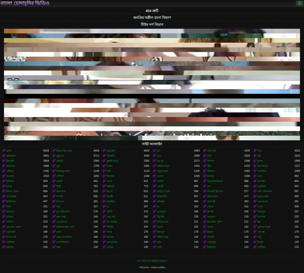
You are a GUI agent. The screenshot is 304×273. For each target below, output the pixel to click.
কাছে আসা (212, 196)
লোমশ (160, 181)
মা (108, 206)
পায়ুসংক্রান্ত (162, 171)
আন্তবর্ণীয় (162, 196)
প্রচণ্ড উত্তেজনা (64, 237)
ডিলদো (60, 201)
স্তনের (210, 232)
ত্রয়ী (109, 171)
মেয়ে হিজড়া (62, 242)
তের (159, 155)
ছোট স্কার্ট (10, 232)
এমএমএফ (262, 201)
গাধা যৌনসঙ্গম (264, 191)
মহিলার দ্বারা (163, 166)
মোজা (160, 226)
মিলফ (110, 166)
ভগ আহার (112, 221)
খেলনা (160, 176)
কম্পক (210, 211)
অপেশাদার (262, 166)
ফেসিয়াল (262, 171)
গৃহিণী (109, 211)
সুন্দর (260, 161)
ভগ (158, 150)
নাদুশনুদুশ (211, 242)
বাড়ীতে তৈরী (163, 191)
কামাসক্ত (10, 166)
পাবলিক (10, 242)
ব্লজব (9, 150)
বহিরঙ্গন (111, 186)
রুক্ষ (58, 247)
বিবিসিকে (10, 201)
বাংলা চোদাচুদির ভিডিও (24, 3)
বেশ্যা (109, 181)
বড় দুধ (160, 161)
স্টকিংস (210, 171)
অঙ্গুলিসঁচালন (215, 181)
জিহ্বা (260, 242)
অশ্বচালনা (11, 155)
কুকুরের (60, 155)
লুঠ (58, 166)
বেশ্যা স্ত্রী (211, 201)
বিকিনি (110, 226)
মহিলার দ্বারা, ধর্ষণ (65, 226)
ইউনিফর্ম (211, 247)
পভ (209, 186)
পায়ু (259, 237)
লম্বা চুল (161, 232)
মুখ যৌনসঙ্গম (63, 211)
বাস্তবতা (10, 211)
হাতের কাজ (263, 196)
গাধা (259, 150)
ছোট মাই (211, 150)
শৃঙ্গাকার (10, 181)
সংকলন (10, 176)
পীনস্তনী (110, 155)
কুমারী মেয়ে (112, 161)
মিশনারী (10, 161)
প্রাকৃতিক (261, 186)
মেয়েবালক (112, 242)
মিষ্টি (58, 186)
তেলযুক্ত (161, 211)
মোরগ (210, 226)
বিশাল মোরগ (12, 191)
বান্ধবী (59, 181)
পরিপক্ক (261, 232)
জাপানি (261, 181)
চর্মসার (210, 176)
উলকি (110, 196)
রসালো (10, 216)
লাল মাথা (61, 191)
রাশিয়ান (161, 201)
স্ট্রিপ (209, 166)
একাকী (160, 186)
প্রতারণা (211, 216)
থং (158, 206)
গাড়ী (159, 247)
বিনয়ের (110, 176)
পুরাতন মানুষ (263, 226)
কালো (110, 191)
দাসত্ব (109, 232)
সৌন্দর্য (59, 176)
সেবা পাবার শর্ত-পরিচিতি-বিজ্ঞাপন (152, 261)
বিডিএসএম (162, 221)
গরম (259, 176)
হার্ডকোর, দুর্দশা (214, 221)
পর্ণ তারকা (11, 196)
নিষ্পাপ (210, 161)
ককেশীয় (111, 201)
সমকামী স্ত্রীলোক (215, 191)
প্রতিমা (110, 247)
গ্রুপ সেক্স (61, 216)
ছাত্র (58, 206)
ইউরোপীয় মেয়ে (64, 150)
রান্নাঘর (9, 247)
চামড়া (9, 186)
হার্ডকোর (111, 150)
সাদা (209, 155)
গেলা (260, 206)
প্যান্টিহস (261, 247)
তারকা (210, 206)
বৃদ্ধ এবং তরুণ (13, 226)
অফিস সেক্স (162, 237)
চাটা (159, 242)
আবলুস (261, 211)
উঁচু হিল (160, 216)
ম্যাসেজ (261, 216)
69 (258, 221)
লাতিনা (9, 221)
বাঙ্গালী (210, 237)
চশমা (8, 206)
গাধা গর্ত (111, 216)
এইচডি (59, 161)
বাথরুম (110, 237)
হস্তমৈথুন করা (63, 171)
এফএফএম (61, 221)
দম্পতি (59, 196)
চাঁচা (259, 155)
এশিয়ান (10, 171)
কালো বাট (11, 237)
